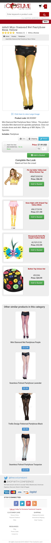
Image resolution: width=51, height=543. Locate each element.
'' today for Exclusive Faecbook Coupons (25, 509)
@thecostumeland (18, 477)
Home (6, 36)
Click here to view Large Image (25, 114)
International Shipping (38, 517)
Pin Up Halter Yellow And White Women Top (36, 171)
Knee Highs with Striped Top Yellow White (37, 204)
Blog (15, 529)
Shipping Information (38, 515)
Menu (46, 22)
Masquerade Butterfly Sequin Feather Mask (36, 237)
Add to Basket (38, 155)
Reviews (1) (20, 33)
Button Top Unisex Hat (36, 269)
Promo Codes (15, 531)
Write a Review (33, 33)
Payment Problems (14, 517)
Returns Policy (15, 515)
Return (43, 139)
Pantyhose (21, 36)
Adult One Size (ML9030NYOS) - (13, 147)
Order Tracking (38, 520)
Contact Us (15, 534)
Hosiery (13, 36)
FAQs (14, 520)
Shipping (33, 139)
